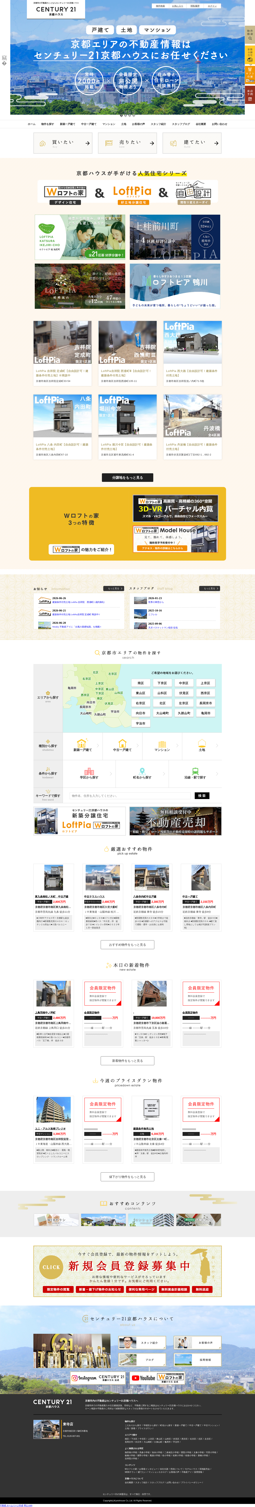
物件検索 (160, 6)
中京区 (143, 1439)
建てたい (142, 1472)
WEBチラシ (130, 1472)
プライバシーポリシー (191, 1482)
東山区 (159, 1439)
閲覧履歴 (195, 6)
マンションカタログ (157, 1472)
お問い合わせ (219, 124)
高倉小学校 (144, 1452)
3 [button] (129, 111)
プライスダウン (145, 1428)
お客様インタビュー (148, 1469)
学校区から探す (151, 1425)
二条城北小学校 (171, 1452)
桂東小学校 (178, 1455)
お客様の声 (138, 124)
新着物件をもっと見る (127, 1060)
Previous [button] (4, 57)
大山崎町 (148, 1442)
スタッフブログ (181, 124)
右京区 (193, 1439)
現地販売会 (205, 1469)
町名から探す (166, 1425)
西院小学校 (186, 1452)
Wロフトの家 (131, 1469)
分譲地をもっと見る (127, 477)
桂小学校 (166, 1455)
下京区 (134, 1439)
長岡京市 (129, 1442)
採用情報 (198, 1472)
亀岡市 (168, 1442)
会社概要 (201, 124)
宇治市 (176, 1442)
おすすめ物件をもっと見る (127, 944)
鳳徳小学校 (155, 1455)
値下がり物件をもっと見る (127, 1177)
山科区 (168, 1439)
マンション (108, 124)
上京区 (151, 1439)
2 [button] (125, 111)
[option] (127, 57)
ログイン (212, 6)
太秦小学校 (199, 1452)
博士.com (28, 1505)
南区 (127, 1439)
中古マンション (211, 1425)
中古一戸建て (89, 124)
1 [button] (121, 111)
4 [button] (133, 111)
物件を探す (47, 124)
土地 (123, 124)
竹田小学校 (211, 1452)
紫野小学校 (142, 1455)
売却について (176, 1469)
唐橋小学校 (203, 1455)
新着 (133, 1428)
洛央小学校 (157, 1452)
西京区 (185, 1439)
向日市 (138, 1442)
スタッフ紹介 (158, 124)
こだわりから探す (133, 1425)
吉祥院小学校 (131, 1458)
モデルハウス (191, 1469)
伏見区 (176, 1439)
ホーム (31, 124)
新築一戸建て (67, 124)
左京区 (208, 1439)
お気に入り (177, 6)
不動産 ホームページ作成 (11, 1505)
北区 (200, 1439)
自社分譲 (164, 1469)
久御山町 (158, 1442)
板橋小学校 (130, 1455)
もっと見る (113, 588)
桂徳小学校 (190, 1455)
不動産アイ (187, 1472)
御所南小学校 (131, 1452)
